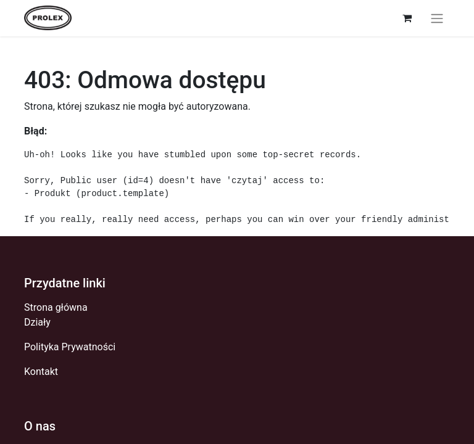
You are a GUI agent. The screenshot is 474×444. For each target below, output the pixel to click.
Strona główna (56, 307)
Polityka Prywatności (69, 347)
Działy (37, 322)
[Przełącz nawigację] (437, 18)
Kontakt (41, 371)
